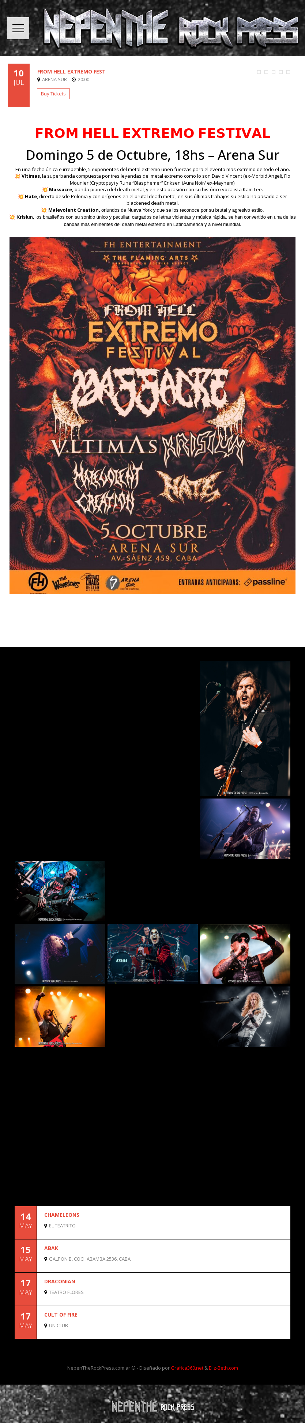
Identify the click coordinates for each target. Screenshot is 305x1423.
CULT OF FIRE (61, 1314)
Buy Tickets (53, 93)
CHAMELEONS (61, 1214)
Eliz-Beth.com (223, 1368)
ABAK (51, 1248)
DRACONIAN (59, 1281)
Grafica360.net (187, 1368)
